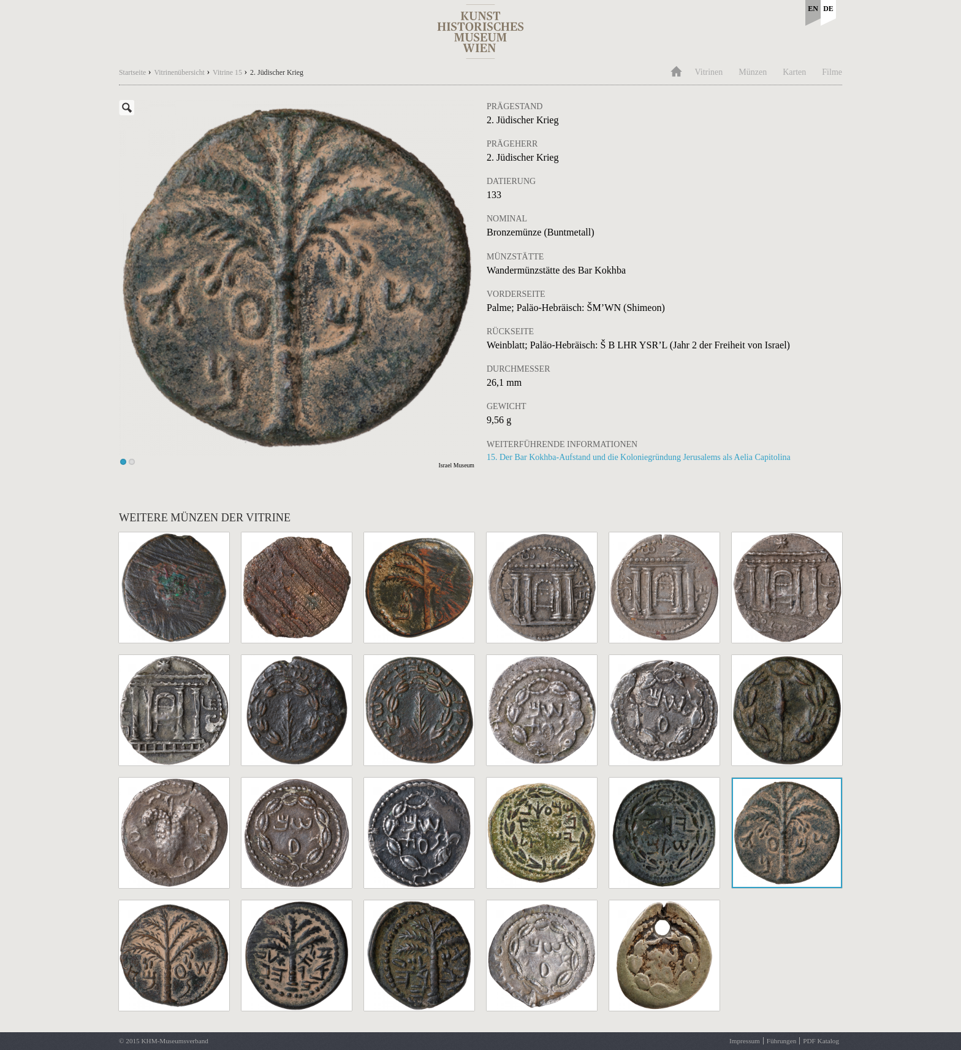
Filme (832, 72)
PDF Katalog (821, 1040)
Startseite (132, 72)
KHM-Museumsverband (174, 1040)
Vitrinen (709, 72)
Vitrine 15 (227, 72)
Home (675, 70)
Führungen (781, 1040)
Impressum (744, 1040)
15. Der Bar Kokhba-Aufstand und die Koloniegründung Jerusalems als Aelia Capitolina (639, 457)
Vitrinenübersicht (179, 72)
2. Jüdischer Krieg (276, 72)
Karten (794, 72)
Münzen (753, 72)
